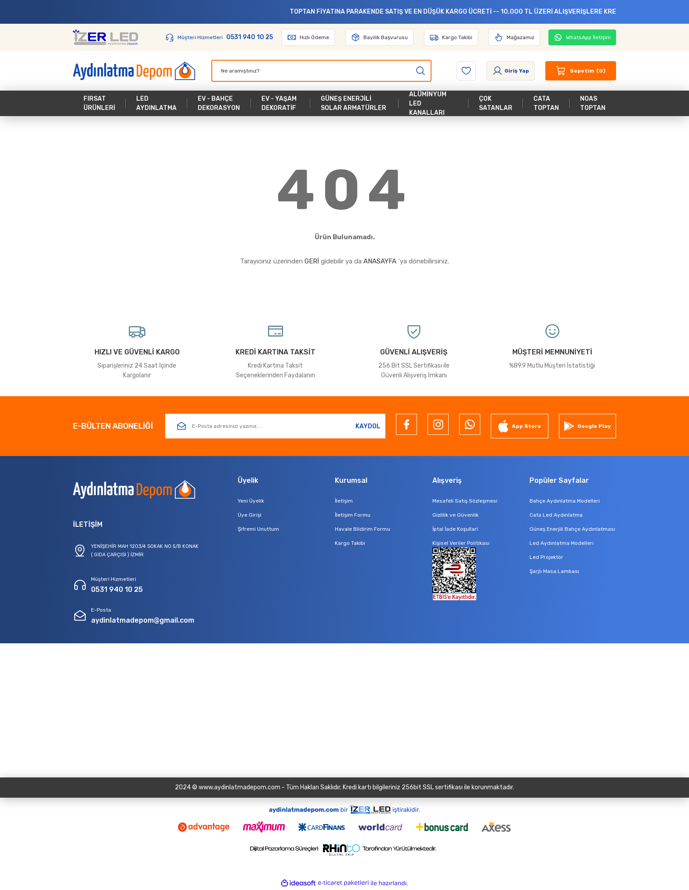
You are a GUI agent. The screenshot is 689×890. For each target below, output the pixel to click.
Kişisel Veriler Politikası (461, 543)
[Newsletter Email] (275, 426)
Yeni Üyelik (251, 501)
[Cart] (580, 70)
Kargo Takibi (350, 543)
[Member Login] (510, 70)
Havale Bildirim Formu (362, 529)
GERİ (312, 261)
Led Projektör (546, 557)
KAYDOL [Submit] (368, 426)
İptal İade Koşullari (455, 529)
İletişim (344, 501)
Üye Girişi (249, 515)
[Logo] (105, 37)
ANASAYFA (379, 261)
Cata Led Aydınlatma (556, 515)
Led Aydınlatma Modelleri (561, 543)
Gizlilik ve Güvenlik (455, 515)
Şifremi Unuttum (258, 529)
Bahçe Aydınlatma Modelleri (564, 501)
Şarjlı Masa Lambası (554, 571)
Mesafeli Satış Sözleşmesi (464, 501)
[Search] (321, 71)
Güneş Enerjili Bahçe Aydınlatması (572, 529)
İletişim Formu (352, 515)
